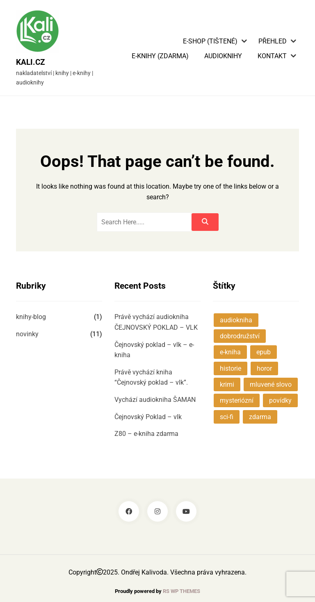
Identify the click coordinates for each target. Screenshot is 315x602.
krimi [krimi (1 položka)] (227, 384)
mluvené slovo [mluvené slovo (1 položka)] (271, 384)
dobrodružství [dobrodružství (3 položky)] (240, 336)
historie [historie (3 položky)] (230, 368)
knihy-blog (31, 317)
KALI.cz (30, 62)
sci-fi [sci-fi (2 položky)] (226, 417)
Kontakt (272, 56)
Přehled (272, 41)
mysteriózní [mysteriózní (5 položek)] (236, 400)
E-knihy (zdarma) (160, 56)
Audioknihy (223, 56)
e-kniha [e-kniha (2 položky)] (230, 352)
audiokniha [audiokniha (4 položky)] (236, 320)
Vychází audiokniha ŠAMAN (155, 400)
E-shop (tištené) (210, 41)
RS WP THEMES (181, 591)
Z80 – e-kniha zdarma (146, 434)
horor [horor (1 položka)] (264, 368)
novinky (27, 334)
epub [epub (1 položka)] (263, 352)
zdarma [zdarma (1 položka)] (260, 417)
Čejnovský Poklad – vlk (148, 417)
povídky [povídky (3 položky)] (280, 400)
